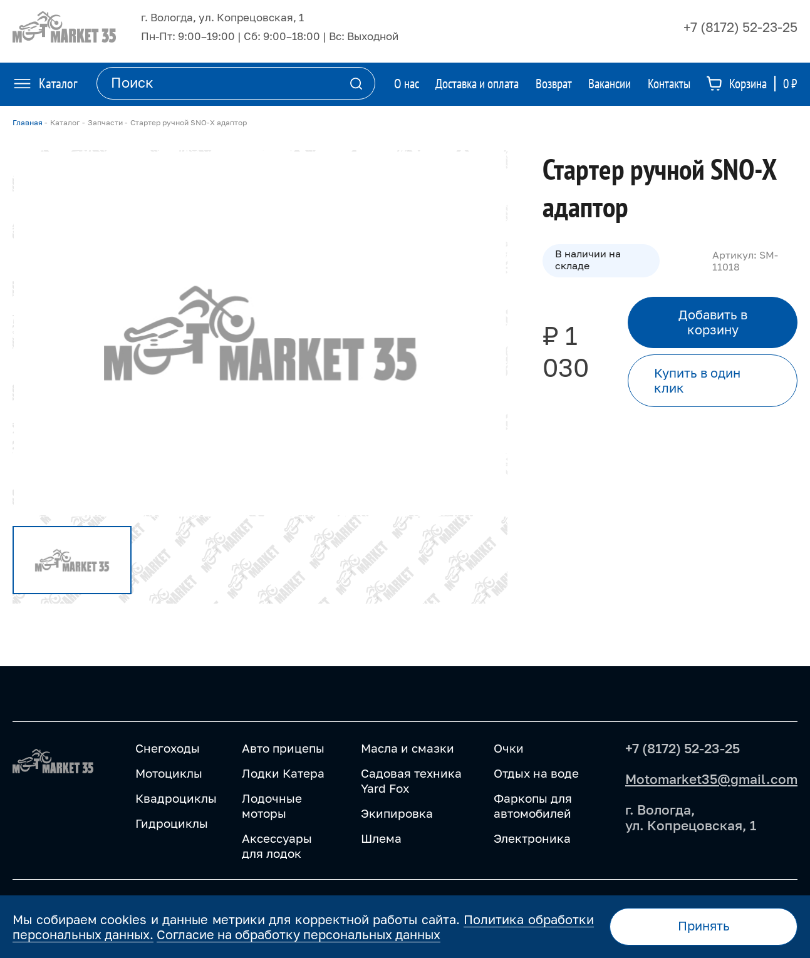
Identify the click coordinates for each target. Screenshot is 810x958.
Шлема (381, 838)
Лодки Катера (283, 773)
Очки (509, 748)
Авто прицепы (283, 748)
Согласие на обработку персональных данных (298, 934)
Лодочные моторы (272, 805)
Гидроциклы (171, 823)
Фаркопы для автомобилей (533, 805)
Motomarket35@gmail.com (711, 779)
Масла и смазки (407, 748)
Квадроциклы (176, 798)
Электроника (532, 838)
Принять (704, 926)
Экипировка (397, 813)
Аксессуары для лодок (277, 845)
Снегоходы (167, 748)
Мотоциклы (168, 773)
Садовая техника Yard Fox (411, 780)
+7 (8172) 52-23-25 (740, 27)
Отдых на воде (536, 773)
